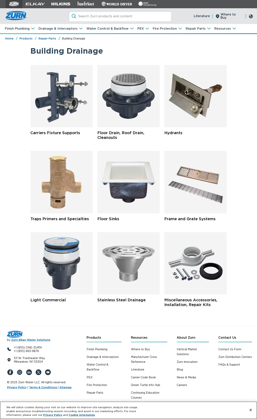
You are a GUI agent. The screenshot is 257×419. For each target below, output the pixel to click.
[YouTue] (49, 372)
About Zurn (186, 337)
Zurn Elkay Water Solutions (30, 339)
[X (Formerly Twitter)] (39, 372)
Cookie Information (82, 414)
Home (9, 38)
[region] (128, 410)
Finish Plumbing (17, 28)
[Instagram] (20, 372)
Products (25, 38)
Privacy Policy (17, 387)
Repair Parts (196, 28)
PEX (140, 28)
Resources (222, 28)
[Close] (250, 410)
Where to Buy (228, 16)
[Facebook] (11, 372)
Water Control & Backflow (107, 28)
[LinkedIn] (30, 372)
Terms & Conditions (43, 387)
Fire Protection (165, 28)
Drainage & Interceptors (58, 28)
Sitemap (65, 387)
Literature (202, 16)
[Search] (120, 16)
